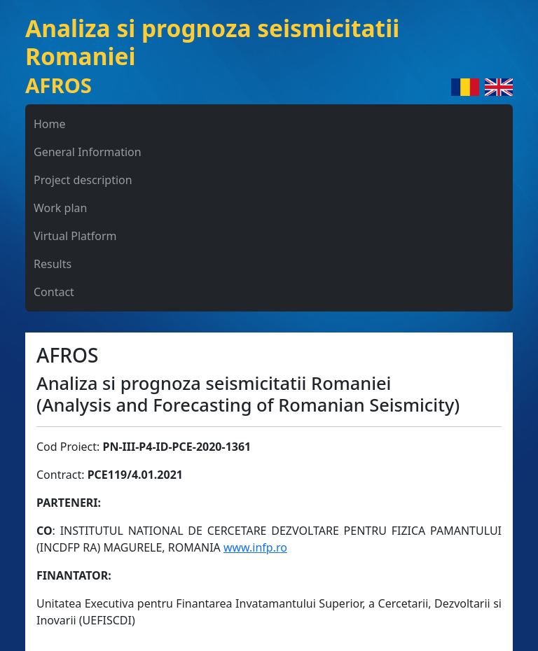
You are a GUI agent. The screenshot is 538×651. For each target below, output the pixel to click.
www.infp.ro (255, 547)
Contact (54, 292)
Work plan (60, 208)
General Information (88, 152)
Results (52, 264)
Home (50, 124)
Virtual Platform (75, 236)
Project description (83, 180)
